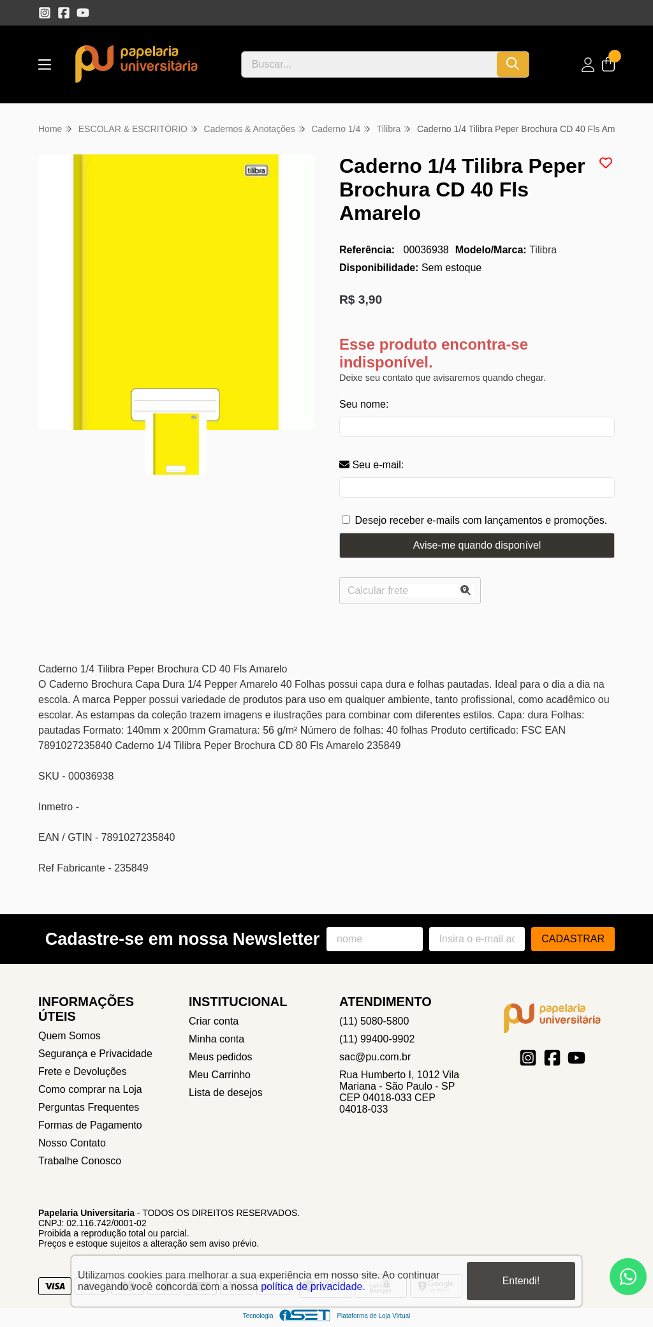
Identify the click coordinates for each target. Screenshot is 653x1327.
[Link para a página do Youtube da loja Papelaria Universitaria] (83, 12)
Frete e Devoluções (82, 1071)
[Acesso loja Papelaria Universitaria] (588, 65)
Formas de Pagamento (90, 1125)
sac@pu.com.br (375, 1056)
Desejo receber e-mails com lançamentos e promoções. (481, 520)
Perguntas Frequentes (88, 1107)
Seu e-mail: (371, 464)
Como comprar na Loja (90, 1089)
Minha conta (216, 1039)
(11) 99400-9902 (377, 1039)
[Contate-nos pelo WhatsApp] (628, 1276)
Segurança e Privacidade (95, 1053)
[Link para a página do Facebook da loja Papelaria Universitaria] (63, 12)
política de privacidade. (313, 1286)
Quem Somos (69, 1035)
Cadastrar (573, 938)
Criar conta (213, 1021)
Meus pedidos (221, 1056)
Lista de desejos (226, 1092)
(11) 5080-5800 (374, 1021)
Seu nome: (363, 404)
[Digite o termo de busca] (369, 64)
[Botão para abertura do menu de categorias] (44, 65)
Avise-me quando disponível (477, 545)
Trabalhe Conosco (79, 1160)
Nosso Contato (72, 1143)
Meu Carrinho (220, 1074)
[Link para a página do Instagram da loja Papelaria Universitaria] (44, 12)
